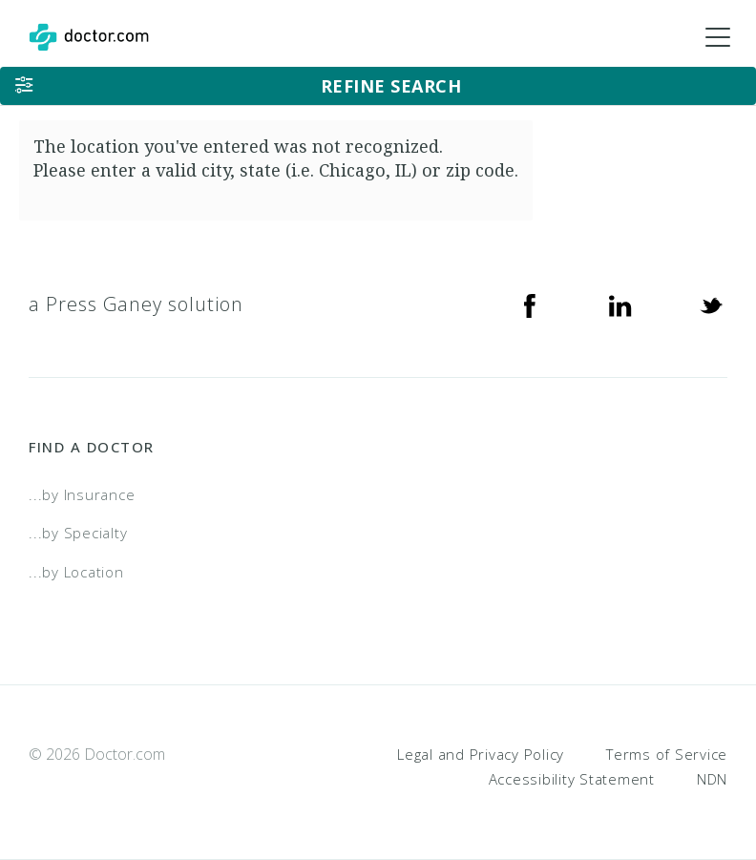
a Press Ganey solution (136, 304)
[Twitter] (711, 304)
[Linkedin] (620, 304)
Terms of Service (666, 754)
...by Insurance (82, 494)
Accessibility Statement (572, 778)
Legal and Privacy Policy (480, 754)
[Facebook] (529, 304)
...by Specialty (78, 532)
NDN (712, 778)
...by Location (76, 571)
